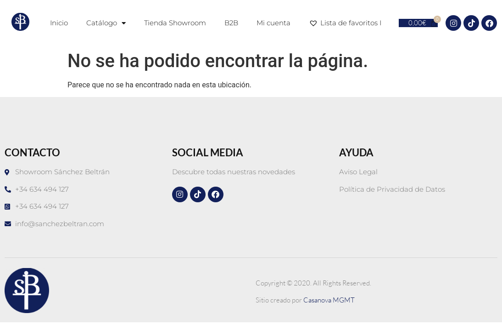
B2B (231, 22)
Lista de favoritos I (347, 23)
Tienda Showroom (175, 22)
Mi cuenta (273, 22)
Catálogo (106, 23)
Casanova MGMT (329, 300)
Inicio (59, 22)
